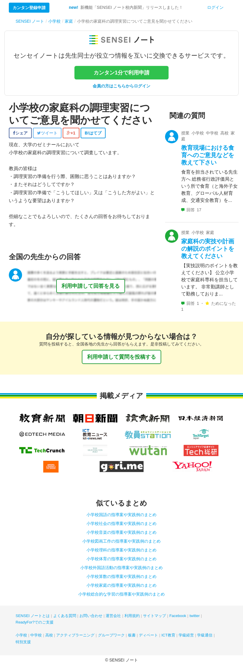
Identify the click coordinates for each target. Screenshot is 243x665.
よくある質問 (64, 616)
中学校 (36, 635)
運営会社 (113, 616)
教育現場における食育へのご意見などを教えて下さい (207, 155)
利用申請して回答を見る (90, 286)
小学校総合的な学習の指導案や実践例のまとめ (121, 594)
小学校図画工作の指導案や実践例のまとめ (121, 541)
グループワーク (111, 635)
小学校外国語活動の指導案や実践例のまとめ (121, 567)
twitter (194, 616)
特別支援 (23, 642)
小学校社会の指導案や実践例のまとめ (121, 523)
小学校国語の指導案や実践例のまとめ (121, 514)
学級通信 (204, 635)
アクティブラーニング (75, 635)
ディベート (148, 635)
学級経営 (186, 635)
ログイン (215, 7)
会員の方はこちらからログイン (121, 86)
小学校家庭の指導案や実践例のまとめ (121, 585)
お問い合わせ (90, 616)
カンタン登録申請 (29, 7)
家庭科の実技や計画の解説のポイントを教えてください (207, 248)
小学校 (21, 635)
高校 (49, 635)
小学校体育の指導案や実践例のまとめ (121, 558)
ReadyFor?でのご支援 (35, 622)
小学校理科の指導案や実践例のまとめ (121, 550)
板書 (132, 635)
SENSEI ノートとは (33, 616)
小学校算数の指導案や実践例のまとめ (121, 576)
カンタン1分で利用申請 (121, 73)
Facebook (177, 616)
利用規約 (132, 616)
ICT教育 (168, 635)
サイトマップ (154, 616)
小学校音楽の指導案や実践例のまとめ (121, 532)
